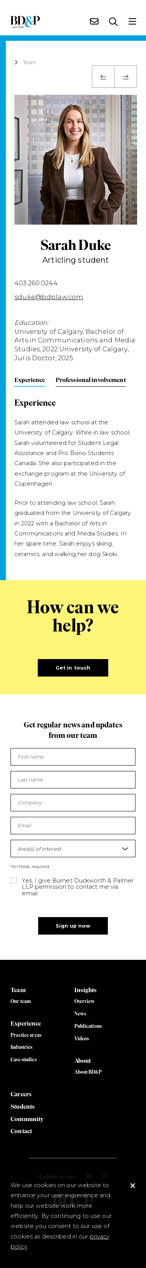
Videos (81, 1038)
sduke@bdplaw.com (48, 297)
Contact (21, 1131)
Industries (21, 1047)
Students (23, 1106)
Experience (29, 380)
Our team (21, 1001)
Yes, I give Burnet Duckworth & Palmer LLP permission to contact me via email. (78, 887)
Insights (85, 990)
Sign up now (73, 926)
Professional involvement (91, 380)
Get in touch (73, 668)
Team (30, 62)
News (80, 1014)
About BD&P (88, 1072)
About (82, 1060)
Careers (21, 1094)
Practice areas (26, 1035)
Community (27, 1119)
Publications (88, 1026)
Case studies (24, 1059)
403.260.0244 (36, 283)
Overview (84, 1001)
